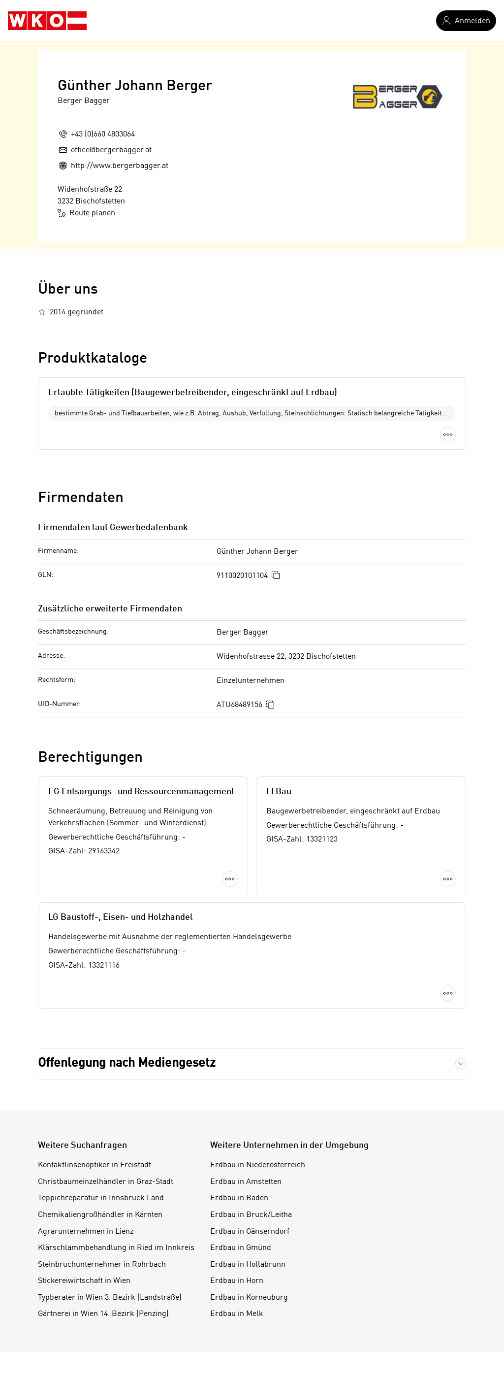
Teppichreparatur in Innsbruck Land (101, 1198)
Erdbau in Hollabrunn (247, 1265)
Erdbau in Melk (236, 1314)
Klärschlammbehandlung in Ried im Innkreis (116, 1248)
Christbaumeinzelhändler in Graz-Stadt (105, 1182)
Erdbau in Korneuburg (249, 1298)
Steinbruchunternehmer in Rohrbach (102, 1265)
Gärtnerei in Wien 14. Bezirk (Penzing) (103, 1314)
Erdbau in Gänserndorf (249, 1232)
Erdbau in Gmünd (240, 1248)
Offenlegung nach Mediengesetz (127, 1063)
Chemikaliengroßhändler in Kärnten (100, 1215)
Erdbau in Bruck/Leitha (251, 1215)
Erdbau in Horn (236, 1281)
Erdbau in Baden (239, 1198)
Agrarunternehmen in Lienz (85, 1232)
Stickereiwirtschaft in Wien (84, 1281)
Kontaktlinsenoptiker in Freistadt (94, 1165)
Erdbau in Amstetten (246, 1182)
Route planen (86, 213)
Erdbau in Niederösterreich (257, 1165)
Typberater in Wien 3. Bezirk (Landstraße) (110, 1298)
